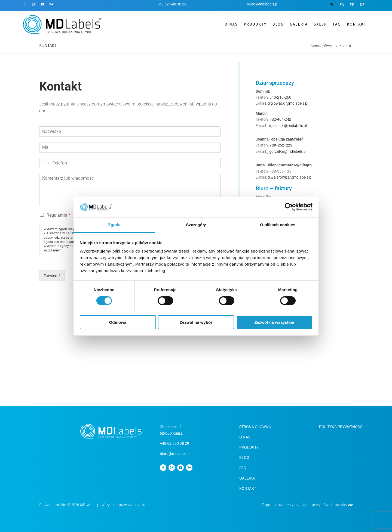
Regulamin (58, 215)
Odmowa (117, 322)
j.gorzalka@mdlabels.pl (287, 151)
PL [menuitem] (331, 4)
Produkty (249, 447)
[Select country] (45, 163)
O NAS (244, 437)
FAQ (337, 24)
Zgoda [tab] (114, 224)
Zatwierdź (52, 275)
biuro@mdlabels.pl (262, 4)
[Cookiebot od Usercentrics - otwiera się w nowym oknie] (289, 207)
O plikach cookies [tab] (277, 224)
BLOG (278, 24)
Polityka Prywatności (341, 427)
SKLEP (320, 24)
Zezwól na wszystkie (274, 322)
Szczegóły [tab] (196, 224)
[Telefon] (129, 163)
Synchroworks (338, 505)
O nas (231, 24)
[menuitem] (332, 4)
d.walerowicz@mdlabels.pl (290, 177)
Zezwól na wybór (196, 322)
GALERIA (299, 24)
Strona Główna (255, 427)
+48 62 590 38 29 (171, 4)
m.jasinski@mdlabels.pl (287, 125)
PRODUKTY (255, 24)
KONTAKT (356, 24)
